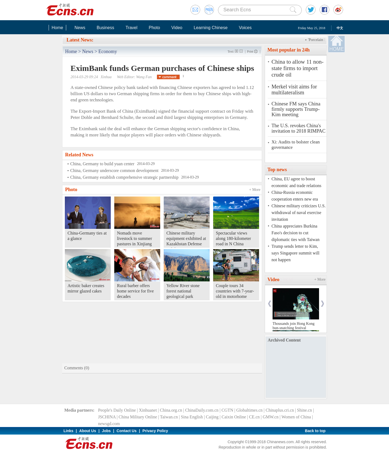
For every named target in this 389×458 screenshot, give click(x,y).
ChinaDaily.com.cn (201, 410)
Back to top (315, 431)
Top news (277, 169)
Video (176, 27)
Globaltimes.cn (249, 410)
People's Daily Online (117, 410)
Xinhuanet (148, 410)
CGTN (227, 410)
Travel (132, 27)
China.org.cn (171, 410)
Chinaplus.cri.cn (280, 410)
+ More (254, 190)
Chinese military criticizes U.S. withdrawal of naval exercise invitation (298, 213)
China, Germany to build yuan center (102, 163)
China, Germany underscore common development (114, 170)
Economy (107, 51)
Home (57, 27)
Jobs (106, 431)
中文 (340, 28)
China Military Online (138, 417)
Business (105, 27)
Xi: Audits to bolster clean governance (295, 144)
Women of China (296, 417)
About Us (87, 431)
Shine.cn (304, 410)
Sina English (192, 417)
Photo (154, 27)
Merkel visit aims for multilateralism (294, 89)
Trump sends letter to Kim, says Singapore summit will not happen (295, 253)
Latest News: (79, 40)
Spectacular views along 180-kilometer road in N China (233, 238)
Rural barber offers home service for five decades (135, 291)
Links (68, 431)
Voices (245, 27)
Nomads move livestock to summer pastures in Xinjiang (134, 238)
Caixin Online (234, 417)
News (80, 27)
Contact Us (127, 431)
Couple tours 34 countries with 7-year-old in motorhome (235, 291)
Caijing (212, 417)
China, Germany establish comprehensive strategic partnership (124, 177)
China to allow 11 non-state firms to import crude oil (297, 68)
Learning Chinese (210, 27)
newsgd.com (109, 423)
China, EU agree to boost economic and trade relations (296, 182)
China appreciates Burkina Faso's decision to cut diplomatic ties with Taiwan (295, 233)
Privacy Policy (155, 431)
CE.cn (254, 417)
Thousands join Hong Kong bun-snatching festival (293, 326)
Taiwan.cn (169, 417)
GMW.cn (271, 417)
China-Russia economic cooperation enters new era (294, 195)
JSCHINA (107, 417)
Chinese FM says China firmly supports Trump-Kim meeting (295, 109)
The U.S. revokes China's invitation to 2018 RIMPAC (298, 128)
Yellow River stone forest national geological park (183, 291)
